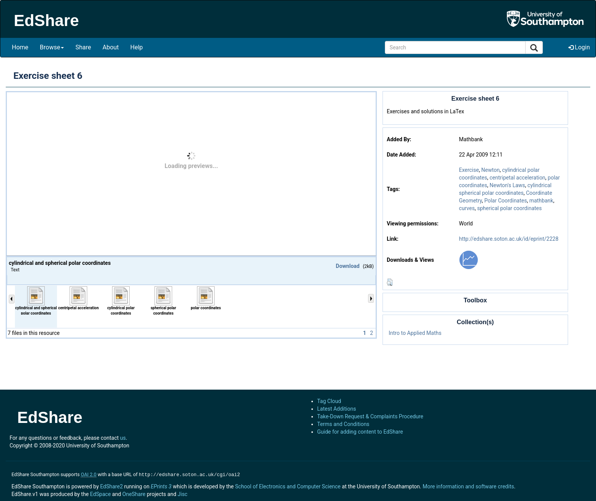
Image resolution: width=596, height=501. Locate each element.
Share (83, 47)
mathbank (541, 200)
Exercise (469, 170)
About (111, 47)
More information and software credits (468, 486)
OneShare (133, 493)
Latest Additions (336, 409)
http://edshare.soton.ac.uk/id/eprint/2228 (509, 239)
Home (20, 47)
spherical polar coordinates (509, 208)
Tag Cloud (329, 401)
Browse (52, 47)
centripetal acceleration (518, 178)
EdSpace (100, 493)
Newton (490, 170)
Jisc (182, 493)
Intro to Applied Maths (415, 333)
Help (136, 47)
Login (579, 47)
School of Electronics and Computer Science (287, 486)
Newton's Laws (507, 185)
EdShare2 (111, 486)
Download (348, 266)
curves (467, 208)
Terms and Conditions (343, 424)
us (123, 438)
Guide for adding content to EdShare (360, 432)
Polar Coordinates (505, 200)
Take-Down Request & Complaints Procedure (370, 416)
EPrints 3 (161, 486)
